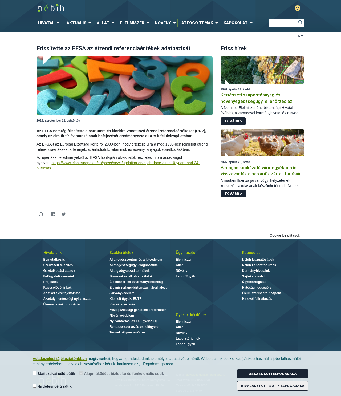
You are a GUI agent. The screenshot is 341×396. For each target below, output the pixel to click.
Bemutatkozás (54, 259)
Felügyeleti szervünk (59, 276)
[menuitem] (50, 23)
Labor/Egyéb (185, 276)
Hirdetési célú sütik (52, 386)
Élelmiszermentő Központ (261, 293)
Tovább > (233, 121)
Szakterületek (121, 252)
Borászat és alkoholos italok (130, 276)
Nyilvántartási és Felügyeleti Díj (133, 321)
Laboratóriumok (188, 338)
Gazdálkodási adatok (59, 271)
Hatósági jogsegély (256, 287)
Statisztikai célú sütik (54, 373)
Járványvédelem (121, 293)
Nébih (114, 8)
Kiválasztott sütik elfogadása (272, 386)
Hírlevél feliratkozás (257, 299)
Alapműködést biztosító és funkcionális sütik (121, 373)
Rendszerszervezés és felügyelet (134, 327)
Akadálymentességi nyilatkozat (67, 299)
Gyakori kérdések (191, 315)
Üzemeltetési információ (61, 304)
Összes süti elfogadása (273, 374)
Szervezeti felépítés (58, 265)
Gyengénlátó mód (297, 8)
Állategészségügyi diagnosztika (133, 265)
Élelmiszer (184, 259)
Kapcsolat (251, 252)
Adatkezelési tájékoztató (61, 293)
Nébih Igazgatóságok (258, 259)
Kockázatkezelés (122, 304)
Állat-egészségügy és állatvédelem (135, 259)
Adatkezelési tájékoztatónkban (60, 359)
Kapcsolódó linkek (57, 287)
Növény (181, 271)
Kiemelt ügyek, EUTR (125, 299)
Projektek (50, 282)
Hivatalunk (52, 252)
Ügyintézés (185, 252)
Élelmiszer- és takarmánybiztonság (136, 282)
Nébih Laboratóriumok (259, 265)
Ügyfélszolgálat (254, 282)
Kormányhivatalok (256, 271)
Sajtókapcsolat (253, 276)
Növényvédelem (121, 315)
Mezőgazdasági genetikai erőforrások (137, 310)
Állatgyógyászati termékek (129, 271)
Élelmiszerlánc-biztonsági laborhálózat (138, 287)
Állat (179, 265)
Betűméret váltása (301, 35)
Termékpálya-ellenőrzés (127, 332)
